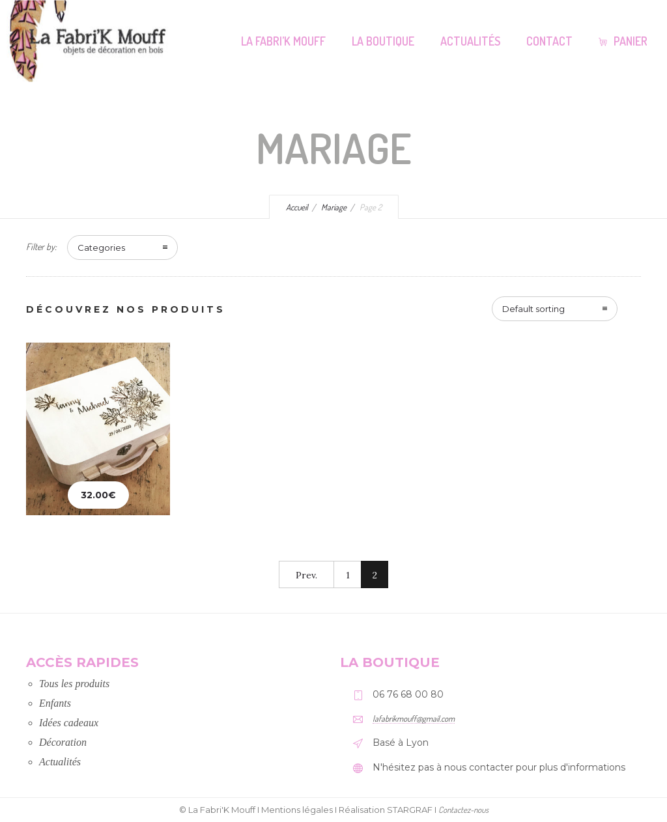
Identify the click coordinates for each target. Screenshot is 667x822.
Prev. (306, 575)
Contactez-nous (463, 809)
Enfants (55, 703)
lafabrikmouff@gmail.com (414, 718)
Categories (101, 247)
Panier (623, 41)
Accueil (297, 207)
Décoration (63, 742)
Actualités (470, 41)
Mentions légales (297, 809)
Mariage (334, 207)
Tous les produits (74, 683)
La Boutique (383, 41)
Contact (549, 41)
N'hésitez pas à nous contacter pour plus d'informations (499, 767)
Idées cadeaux (68, 722)
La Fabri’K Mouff (283, 41)
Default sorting (533, 309)
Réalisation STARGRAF (386, 809)
